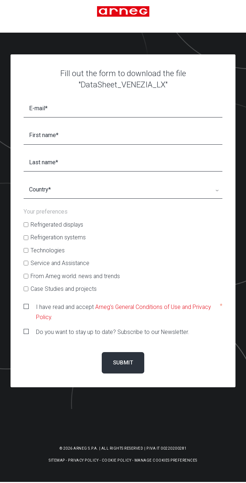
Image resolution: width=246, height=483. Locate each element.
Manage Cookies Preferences (165, 460)
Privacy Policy (83, 460)
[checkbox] (123, 256)
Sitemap (57, 460)
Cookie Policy (117, 460)
